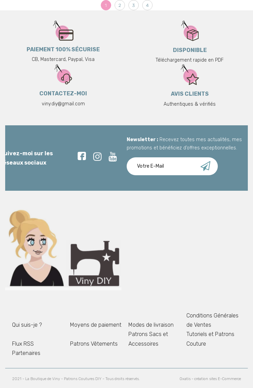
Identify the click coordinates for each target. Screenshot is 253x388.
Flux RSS (23, 343)
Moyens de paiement (95, 325)
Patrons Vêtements (94, 343)
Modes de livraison (151, 325)
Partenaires (26, 353)
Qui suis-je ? (27, 325)
